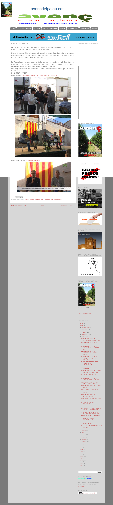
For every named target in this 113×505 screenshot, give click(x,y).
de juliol (84, 430)
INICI (13, 29)
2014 (81, 456)
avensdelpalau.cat (47, 8)
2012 (81, 461)
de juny (84, 432)
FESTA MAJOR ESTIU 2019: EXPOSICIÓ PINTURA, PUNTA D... (91, 343)
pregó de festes (58, 199)
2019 (81, 325)
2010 (81, 463)
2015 (81, 454)
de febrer (84, 441)
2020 (81, 323)
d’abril (83, 437)
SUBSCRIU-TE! (73, 29)
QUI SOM (37, 29)
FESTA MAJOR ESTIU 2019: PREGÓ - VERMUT (40, 75)
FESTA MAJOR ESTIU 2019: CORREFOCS (89, 367)
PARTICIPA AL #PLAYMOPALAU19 (90, 416)
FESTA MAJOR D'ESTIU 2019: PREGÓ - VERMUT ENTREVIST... (91, 382)
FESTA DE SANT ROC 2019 (88, 406)
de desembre (85, 327)
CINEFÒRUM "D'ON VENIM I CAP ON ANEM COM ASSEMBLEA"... (90, 412)
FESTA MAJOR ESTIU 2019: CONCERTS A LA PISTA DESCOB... (89, 358)
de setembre (85, 334)
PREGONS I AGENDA (24, 29)
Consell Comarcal (29, 199)
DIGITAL (62, 29)
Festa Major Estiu (48, 199)
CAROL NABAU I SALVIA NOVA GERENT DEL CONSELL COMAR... (89, 391)
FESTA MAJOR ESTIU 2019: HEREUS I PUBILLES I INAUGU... (91, 379)
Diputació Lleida (39, 199)
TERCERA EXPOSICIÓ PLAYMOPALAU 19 (87, 419)
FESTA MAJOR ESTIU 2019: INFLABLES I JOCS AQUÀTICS (90, 339)
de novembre (85, 329)
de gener (84, 444)
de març (84, 439)
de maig (84, 434)
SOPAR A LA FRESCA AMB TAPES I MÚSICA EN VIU (91, 422)
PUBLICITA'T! (85, 29)
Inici (42, 206)
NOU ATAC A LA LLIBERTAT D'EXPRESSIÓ (88, 375)
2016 (81, 451)
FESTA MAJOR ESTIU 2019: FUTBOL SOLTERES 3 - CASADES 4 (91, 371)
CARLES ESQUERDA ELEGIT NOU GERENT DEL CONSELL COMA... (91, 399)
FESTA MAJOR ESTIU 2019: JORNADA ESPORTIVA (89, 395)
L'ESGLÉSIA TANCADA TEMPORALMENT (87, 403)
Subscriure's (81, 486)
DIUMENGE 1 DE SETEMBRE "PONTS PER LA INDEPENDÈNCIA (89, 363)
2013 (81, 458)
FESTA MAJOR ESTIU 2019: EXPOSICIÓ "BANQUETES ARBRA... (89, 353)
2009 (81, 465)
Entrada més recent (18, 206)
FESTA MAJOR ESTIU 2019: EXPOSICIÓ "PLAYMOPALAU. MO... (90, 348)
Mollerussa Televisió (33, 160)
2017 (81, 449)
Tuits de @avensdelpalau (85, 313)
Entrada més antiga (67, 206)
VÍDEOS (94, 29)
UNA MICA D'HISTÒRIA (50, 29)
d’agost (84, 336)
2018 (81, 447)
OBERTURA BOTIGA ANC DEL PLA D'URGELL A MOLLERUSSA (91, 409)
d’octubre (84, 332)
